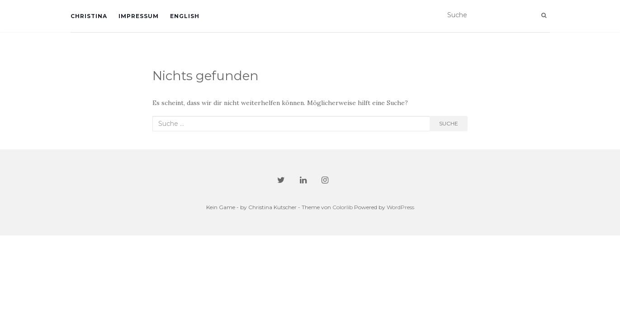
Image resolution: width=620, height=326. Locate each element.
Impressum (138, 16)
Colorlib (342, 207)
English (184, 16)
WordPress (400, 207)
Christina (89, 16)
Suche (448, 123)
